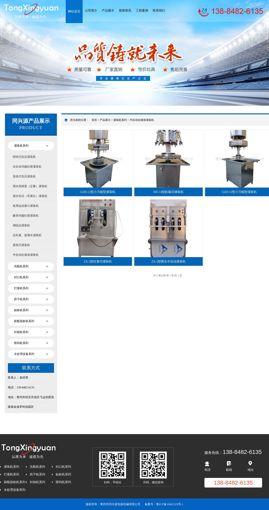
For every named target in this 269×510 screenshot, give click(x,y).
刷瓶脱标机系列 (24, 321)
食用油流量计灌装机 (26, 205)
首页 (94, 120)
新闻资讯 (125, 10)
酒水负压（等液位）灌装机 (30, 196)
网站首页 (74, 11)
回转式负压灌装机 (24, 156)
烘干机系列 (21, 299)
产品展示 (108, 10)
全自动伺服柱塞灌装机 (27, 166)
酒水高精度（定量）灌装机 (30, 186)
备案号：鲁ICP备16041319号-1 (164, 504)
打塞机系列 (21, 288)
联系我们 (159, 10)
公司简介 (91, 10)
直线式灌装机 (21, 245)
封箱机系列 (21, 332)
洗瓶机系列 (21, 266)
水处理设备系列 (24, 354)
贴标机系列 (21, 310)
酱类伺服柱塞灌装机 (26, 215)
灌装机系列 (21, 145)
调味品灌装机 (21, 225)
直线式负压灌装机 (24, 176)
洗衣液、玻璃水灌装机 (27, 235)
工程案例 (142, 10)
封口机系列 (21, 277)
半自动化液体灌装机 (26, 254)
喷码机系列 (21, 343)
